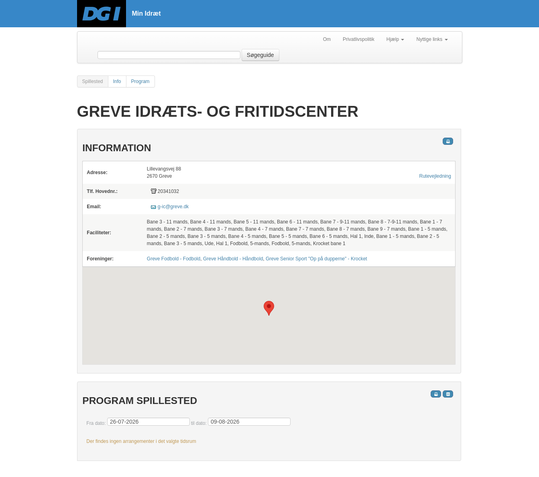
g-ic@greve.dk (173, 206)
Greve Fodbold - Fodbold (173, 259)
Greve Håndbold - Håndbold (233, 259)
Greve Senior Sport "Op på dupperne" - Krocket (316, 259)
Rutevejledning (435, 176)
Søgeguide (260, 55)
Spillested (92, 81)
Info (117, 81)
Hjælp (395, 39)
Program (140, 81)
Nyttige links (431, 39)
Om (327, 39)
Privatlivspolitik (358, 39)
